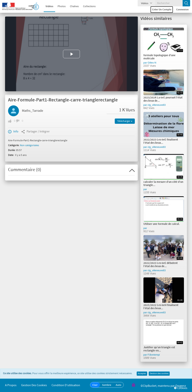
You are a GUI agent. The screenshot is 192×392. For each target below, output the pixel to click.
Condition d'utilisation (66, 385)
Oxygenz (180, 386)
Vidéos (47, 6)
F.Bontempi (154, 354)
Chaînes (72, 6)
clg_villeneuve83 (157, 104)
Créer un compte (161, 9)
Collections (87, 6)
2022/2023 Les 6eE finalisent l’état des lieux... (160, 141)
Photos (59, 6)
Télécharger (124, 121)
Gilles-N (152, 62)
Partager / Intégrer (35, 132)
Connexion (182, 9)
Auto (118, 385)
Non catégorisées (29, 145)
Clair (95, 385)
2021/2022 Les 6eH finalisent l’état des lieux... (160, 306)
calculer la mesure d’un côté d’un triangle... (163, 183)
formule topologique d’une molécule (159, 57)
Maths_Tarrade (32, 111)
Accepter (142, 373)
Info (13, 132)
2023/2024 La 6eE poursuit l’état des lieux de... (162, 99)
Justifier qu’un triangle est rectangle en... (159, 349)
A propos (10, 385)
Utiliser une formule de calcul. (161, 224)
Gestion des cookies (159, 373)
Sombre (106, 385)
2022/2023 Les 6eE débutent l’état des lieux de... (160, 264)
